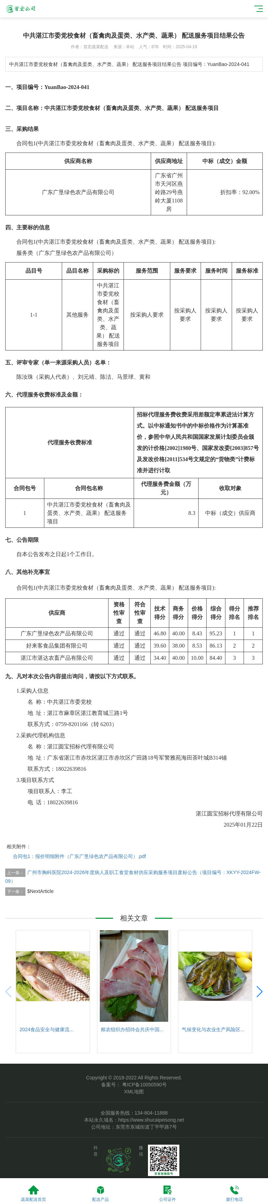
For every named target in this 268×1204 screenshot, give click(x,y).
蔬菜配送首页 (33, 1193)
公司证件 (167, 1193)
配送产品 (100, 1193)
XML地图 (134, 1091)
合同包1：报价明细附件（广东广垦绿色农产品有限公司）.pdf (79, 856)
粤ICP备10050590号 (144, 1084)
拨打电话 (234, 1193)
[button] (259, 991)
